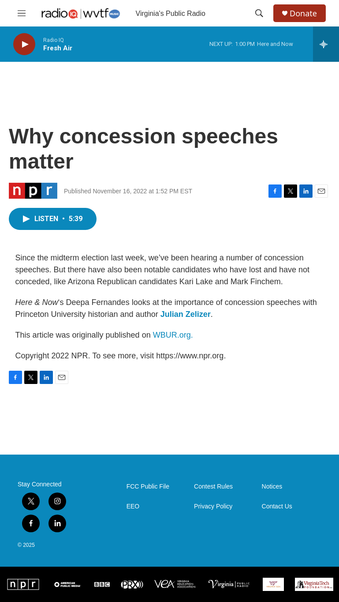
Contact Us (277, 506)
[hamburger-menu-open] (21, 13)
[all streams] (326, 44)
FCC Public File (148, 486)
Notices (272, 486)
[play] (24, 44)
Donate (303, 13)
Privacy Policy (213, 506)
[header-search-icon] (259, 13)
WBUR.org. (173, 335)
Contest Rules (213, 486)
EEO (133, 506)
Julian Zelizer (185, 314)
